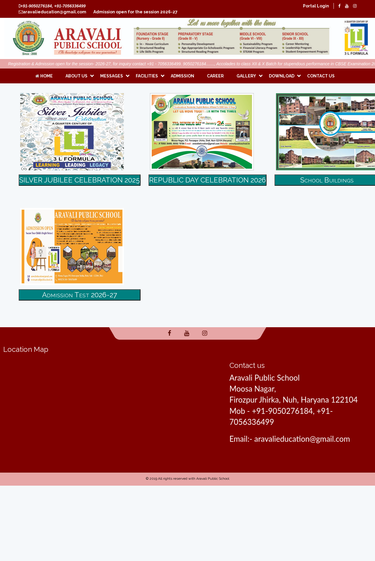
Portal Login (316, 6)
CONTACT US (321, 76)
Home (44, 76)
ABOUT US (76, 76)
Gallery (246, 76)
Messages (111, 76)
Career (215, 76)
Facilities (147, 76)
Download (281, 76)
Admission (182, 76)
